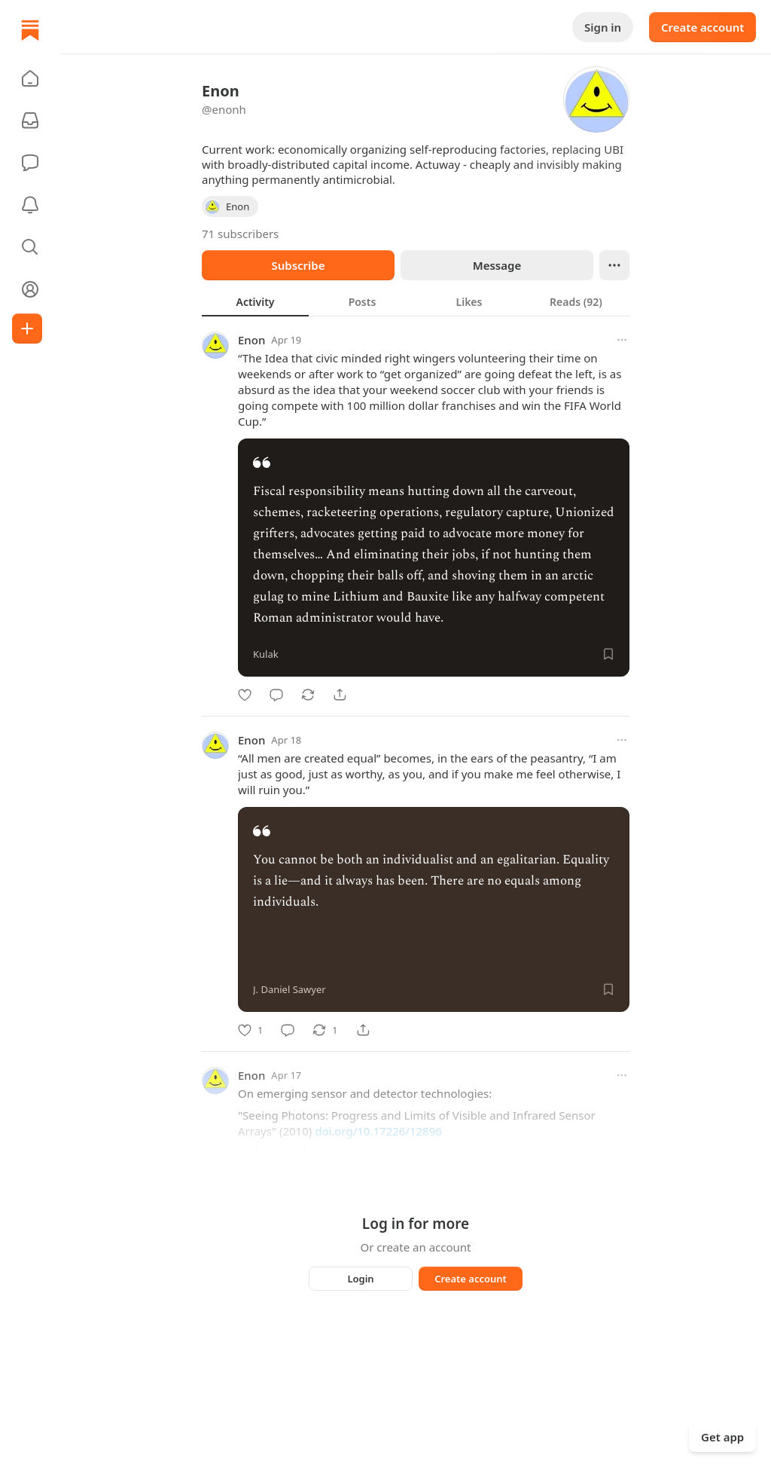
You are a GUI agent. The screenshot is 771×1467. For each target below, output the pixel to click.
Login (360, 1278)
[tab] (255, 301)
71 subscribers (240, 233)
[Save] (608, 654)
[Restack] (308, 695)
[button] (30, 78)
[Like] (245, 695)
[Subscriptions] (30, 120)
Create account (702, 27)
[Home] (30, 30)
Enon (251, 339)
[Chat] (30, 163)
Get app (722, 1436)
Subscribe (298, 265)
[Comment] (276, 695)
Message (497, 265)
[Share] (339, 695)
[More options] (622, 340)
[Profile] (30, 289)
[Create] (27, 328)
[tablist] (415, 301)
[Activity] (30, 205)
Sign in (602, 27)
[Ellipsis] (614, 265)
